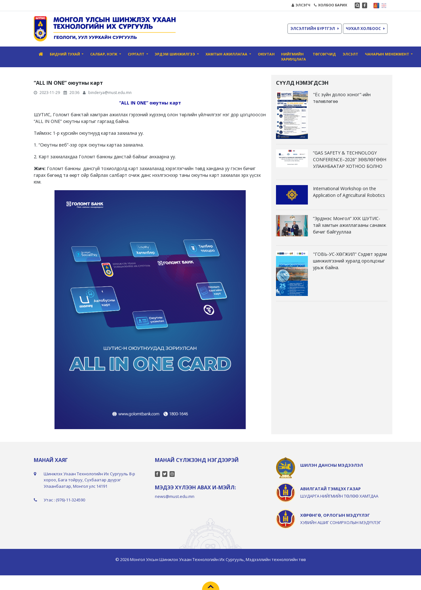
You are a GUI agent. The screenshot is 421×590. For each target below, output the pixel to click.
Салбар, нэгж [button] (104, 54)
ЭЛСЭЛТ (350, 54)
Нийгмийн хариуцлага (293, 57)
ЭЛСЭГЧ (301, 5)
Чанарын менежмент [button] (387, 54)
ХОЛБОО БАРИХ (330, 5)
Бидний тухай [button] (65, 54)
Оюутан (266, 54)
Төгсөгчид (324, 54)
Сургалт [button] (136, 54)
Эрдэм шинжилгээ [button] (175, 54)
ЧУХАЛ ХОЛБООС (365, 28)
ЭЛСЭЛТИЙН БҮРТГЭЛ (314, 28)
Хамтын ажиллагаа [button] (227, 54)
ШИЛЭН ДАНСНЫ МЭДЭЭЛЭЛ (331, 465)
